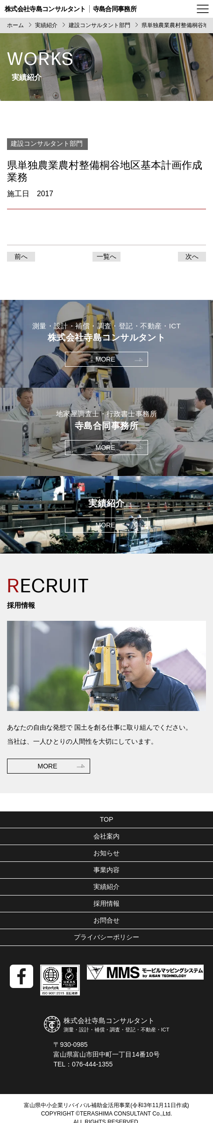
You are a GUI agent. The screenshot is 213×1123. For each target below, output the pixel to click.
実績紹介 (106, 886)
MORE (47, 766)
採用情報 (106, 903)
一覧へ (106, 256)
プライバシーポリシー (106, 937)
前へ (21, 256)
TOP (107, 819)
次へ (192, 256)
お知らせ (106, 853)
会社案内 (106, 836)
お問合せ (106, 920)
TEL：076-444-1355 (83, 1064)
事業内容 (106, 870)
